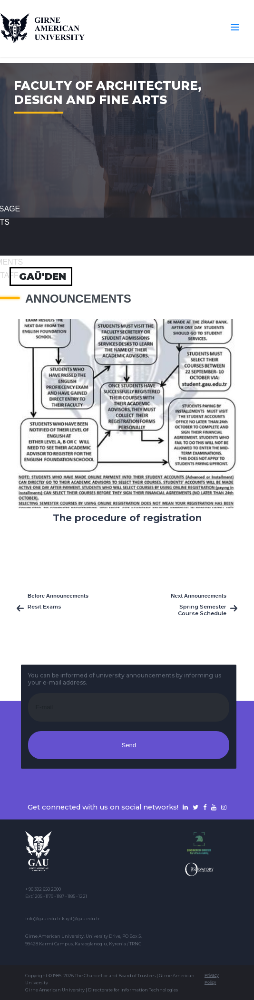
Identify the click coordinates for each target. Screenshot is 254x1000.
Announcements (78, 299)
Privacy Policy (212, 979)
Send (129, 745)
